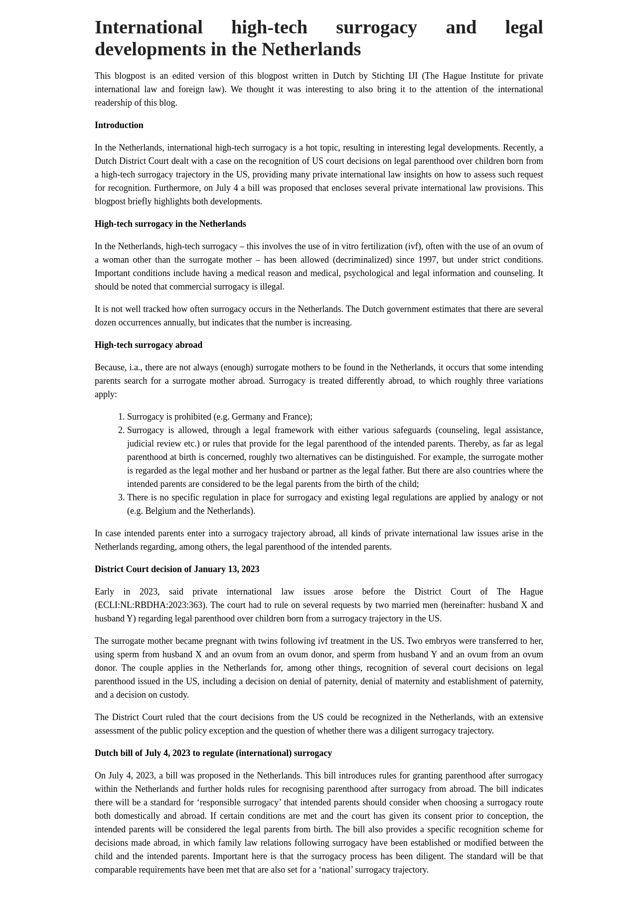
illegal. (272, 287)
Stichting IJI (397, 76)
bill (172, 775)
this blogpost (264, 76)
